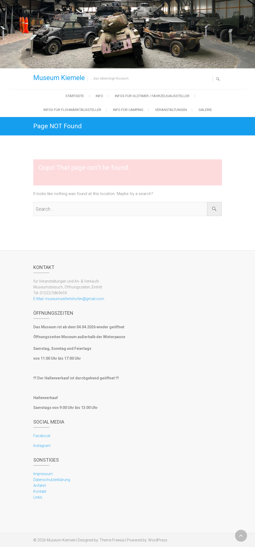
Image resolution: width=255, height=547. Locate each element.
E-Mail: (38, 299)
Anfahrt (39, 485)
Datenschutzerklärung (51, 480)
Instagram (42, 446)
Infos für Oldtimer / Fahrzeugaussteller (152, 96)
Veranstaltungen (171, 110)
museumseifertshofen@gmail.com (74, 299)
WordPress (157, 540)
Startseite (75, 96)
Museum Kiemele (59, 78)
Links (37, 497)
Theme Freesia (112, 540)
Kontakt (39, 491)
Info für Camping (128, 110)
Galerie (205, 110)
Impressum (43, 474)
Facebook (41, 436)
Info (99, 96)
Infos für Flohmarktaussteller (72, 110)
